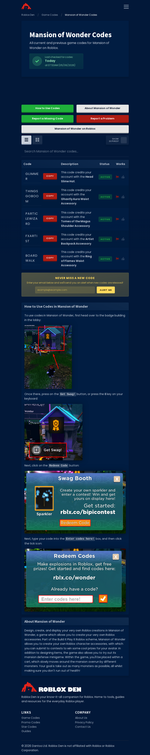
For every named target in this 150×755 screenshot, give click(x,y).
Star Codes (29, 726)
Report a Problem (102, 118)
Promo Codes (30, 722)
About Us (81, 717)
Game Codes (50, 15)
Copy (50, 176)
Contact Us (83, 726)
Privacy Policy (84, 722)
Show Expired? (114, 140)
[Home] (26, 6)
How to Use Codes (47, 108)
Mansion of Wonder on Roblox (75, 129)
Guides (26, 731)
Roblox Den (28, 15)
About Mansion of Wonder (102, 108)
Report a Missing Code (47, 118)
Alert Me (106, 290)
